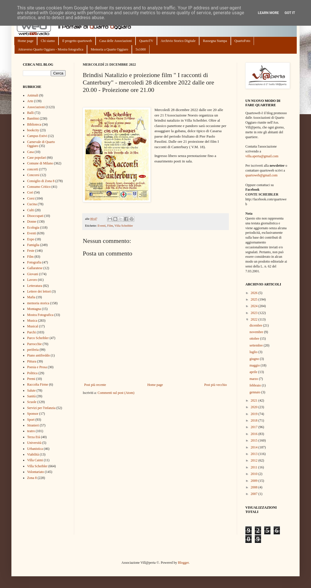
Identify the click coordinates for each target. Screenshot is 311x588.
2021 (255, 400)
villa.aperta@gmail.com (261, 156)
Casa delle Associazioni (115, 41)
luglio (253, 352)
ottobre (254, 339)
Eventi (102, 225)
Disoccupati (35, 216)
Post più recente (95, 385)
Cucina (32, 204)
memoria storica (38, 303)
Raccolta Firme (37, 384)
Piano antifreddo (38, 355)
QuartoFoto (242, 41)
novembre (256, 332)
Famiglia (33, 245)
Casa (30, 152)
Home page (25, 41)
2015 (255, 440)
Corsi (31, 198)
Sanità (31, 396)
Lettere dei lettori (39, 291)
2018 (255, 420)
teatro (31, 431)
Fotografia (34, 262)
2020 (255, 407)
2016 (255, 434)
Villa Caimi (35, 460)
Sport (31, 420)
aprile (253, 372)
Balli (30, 113)
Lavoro (32, 280)
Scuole (32, 402)
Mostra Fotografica (40, 315)
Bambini (33, 118)
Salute (31, 390)
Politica (32, 373)
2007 (255, 494)
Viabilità (33, 454)
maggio (254, 365)
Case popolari (36, 158)
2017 (255, 427)
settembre (256, 345)
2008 (255, 487)
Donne (31, 221)
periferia (33, 350)
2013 (255, 454)
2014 (255, 447)
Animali (32, 95)
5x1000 (141, 49)
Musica (32, 321)
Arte (30, 101)
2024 (255, 306)
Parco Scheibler (38, 338)
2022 (255, 319)
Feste (30, 251)
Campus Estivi (37, 136)
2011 (255, 467)
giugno (254, 359)
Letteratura (34, 286)
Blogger (183, 563)
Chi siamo (48, 41)
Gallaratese (35, 268)
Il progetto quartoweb (77, 41)
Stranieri (33, 425)
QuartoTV (146, 41)
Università (34, 443)
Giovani (32, 274)
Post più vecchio (215, 385)
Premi (31, 379)
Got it (289, 13)
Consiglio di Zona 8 (40, 181)
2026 (255, 293)
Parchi (31, 332)
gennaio (255, 392)
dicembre (256, 325)
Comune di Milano (40, 163)
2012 (255, 460)
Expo (30, 239)
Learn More (268, 13)
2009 (255, 481)
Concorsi (33, 175)
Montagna (34, 309)
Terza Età (33, 437)
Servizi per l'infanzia (41, 408)
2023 (255, 313)
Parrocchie (34, 344)
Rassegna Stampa (215, 41)
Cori (30, 192)
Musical (32, 326)
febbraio (255, 385)
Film (110, 225)
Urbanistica (35, 449)
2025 (255, 299)
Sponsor (32, 414)
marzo (254, 379)
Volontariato (35, 472)
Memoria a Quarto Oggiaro (109, 49)
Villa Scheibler (123, 225)
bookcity (33, 130)
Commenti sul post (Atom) (116, 393)
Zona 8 (32, 478)
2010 (255, 474)
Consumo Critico (39, 187)
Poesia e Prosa (37, 367)
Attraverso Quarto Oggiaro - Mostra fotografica (50, 49)
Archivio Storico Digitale (178, 41)
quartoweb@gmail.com (261, 175)
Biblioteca (34, 124)
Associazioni (36, 107)
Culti (30, 210)
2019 (255, 414)
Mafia (31, 297)
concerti (32, 169)
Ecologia (33, 227)
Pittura (31, 361)
